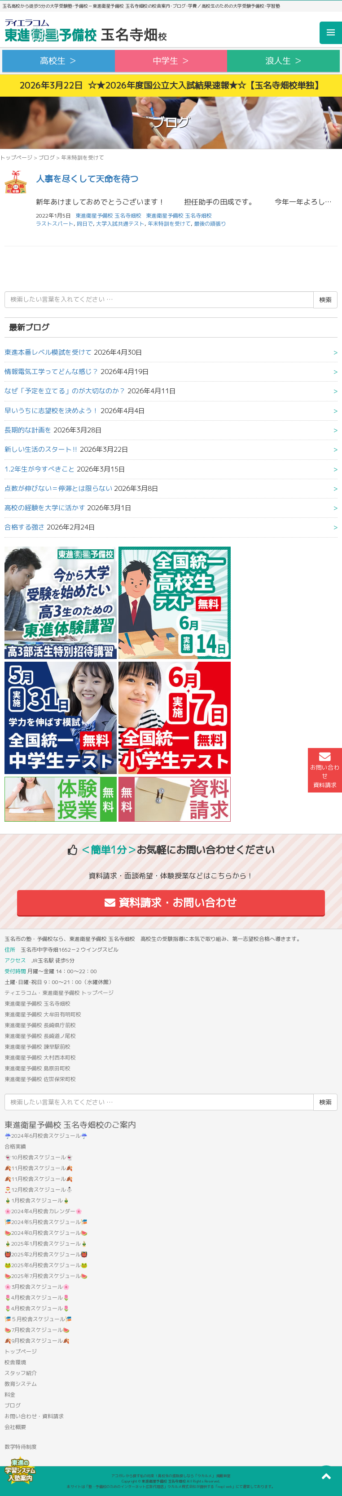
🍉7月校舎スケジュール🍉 (37, 1330)
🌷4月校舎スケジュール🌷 (37, 1297)
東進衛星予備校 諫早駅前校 (37, 1047)
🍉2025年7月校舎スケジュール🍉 (46, 1276)
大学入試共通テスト (120, 223)
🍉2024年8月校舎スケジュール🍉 (46, 1233)
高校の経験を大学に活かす (44, 507)
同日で (85, 223)
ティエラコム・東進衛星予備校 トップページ (59, 993)
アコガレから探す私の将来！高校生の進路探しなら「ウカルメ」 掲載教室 (171, 1475)
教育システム (20, 1384)
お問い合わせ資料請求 (324, 770)
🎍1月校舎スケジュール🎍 (37, 1200)
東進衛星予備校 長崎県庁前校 (40, 1025)
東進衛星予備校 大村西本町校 (40, 1057)
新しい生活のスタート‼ (41, 449)
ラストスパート (55, 223)
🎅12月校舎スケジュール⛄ (38, 1189)
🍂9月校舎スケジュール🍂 (37, 1341)
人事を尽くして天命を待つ (87, 179)
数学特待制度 (20, 1447)
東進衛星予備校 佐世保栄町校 (40, 1079)
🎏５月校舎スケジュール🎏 (38, 1319)
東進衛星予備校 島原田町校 (37, 1068)
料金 (9, 1394)
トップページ (16, 157)
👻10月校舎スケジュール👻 (38, 1157)
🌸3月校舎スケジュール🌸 (37, 1287)
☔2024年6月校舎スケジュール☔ (46, 1136)
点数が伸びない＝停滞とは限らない (58, 488)
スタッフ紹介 (20, 1373)
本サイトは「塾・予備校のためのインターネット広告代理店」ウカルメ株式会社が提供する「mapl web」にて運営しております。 (171, 1486)
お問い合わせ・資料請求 (34, 1416)
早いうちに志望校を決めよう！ (51, 410)
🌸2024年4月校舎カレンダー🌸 (43, 1211)
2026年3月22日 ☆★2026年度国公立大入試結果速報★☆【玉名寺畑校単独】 (171, 85)
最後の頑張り (210, 223)
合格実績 (15, 1146)
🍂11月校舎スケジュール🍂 (38, 1168)
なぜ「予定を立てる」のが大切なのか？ (65, 391)
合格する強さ (24, 527)
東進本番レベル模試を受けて (48, 352)
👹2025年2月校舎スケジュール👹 (46, 1254)
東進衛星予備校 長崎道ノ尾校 (40, 1036)
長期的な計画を (28, 430)
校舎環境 (15, 1362)
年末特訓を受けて (169, 223)
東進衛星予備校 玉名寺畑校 (179, 215)
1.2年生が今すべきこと (39, 469)
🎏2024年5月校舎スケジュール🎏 (46, 1222)
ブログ (47, 157)
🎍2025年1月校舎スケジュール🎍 (46, 1243)
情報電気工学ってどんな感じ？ (51, 371)
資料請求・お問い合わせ (171, 902)
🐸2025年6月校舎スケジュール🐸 (46, 1265)
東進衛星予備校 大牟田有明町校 (42, 1014)
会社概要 (15, 1427)
